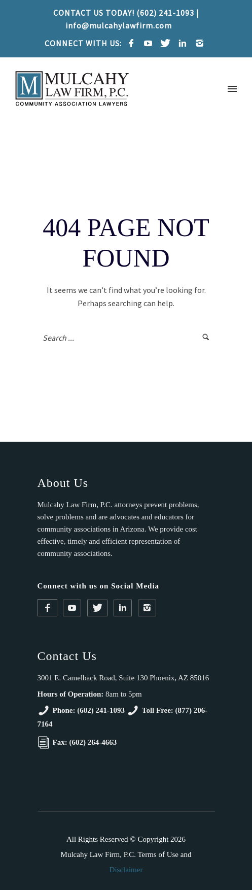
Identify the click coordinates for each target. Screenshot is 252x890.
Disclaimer (126, 870)
